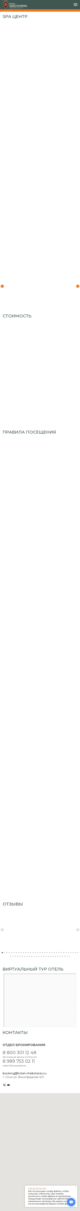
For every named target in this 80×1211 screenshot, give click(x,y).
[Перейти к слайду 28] (66, 952)
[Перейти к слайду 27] (63, 952)
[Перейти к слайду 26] (61, 952)
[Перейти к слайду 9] (21, 952)
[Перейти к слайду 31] (73, 952)
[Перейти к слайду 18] (42, 952)
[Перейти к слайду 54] (57, 956)
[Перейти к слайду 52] (53, 956)
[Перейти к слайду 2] (4, 952)
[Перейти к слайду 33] (77, 952)
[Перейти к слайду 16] (37, 952)
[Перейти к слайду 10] (23, 952)
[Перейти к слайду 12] (28, 952)
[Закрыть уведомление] (75, 1187)
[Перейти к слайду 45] (36, 956)
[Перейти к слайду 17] (40, 952)
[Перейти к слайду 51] (50, 956)
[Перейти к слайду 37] (17, 956)
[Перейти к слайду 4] (9, 952)
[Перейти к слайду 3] (6, 952)
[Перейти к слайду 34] (10, 956)
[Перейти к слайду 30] (70, 952)
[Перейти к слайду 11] (25, 952)
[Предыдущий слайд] (2, 286)
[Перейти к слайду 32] (75, 952)
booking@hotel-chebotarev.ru (25, 1073)
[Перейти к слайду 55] (60, 956)
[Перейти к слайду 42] (29, 956)
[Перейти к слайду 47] (41, 956)
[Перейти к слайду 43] (31, 956)
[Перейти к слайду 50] (48, 956)
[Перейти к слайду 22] (51, 952)
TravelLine (8, 10)
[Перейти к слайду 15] (35, 952)
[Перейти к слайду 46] (38, 956)
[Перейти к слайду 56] (62, 956)
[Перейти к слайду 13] (30, 952)
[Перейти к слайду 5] (11, 952)
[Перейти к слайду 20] (47, 952)
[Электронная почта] (8, 1085)
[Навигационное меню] (75, 4)
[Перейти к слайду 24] (56, 952)
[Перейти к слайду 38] (19, 956)
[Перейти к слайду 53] (55, 956)
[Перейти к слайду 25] (59, 952)
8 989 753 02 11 (19, 1061)
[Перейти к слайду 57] (64, 956)
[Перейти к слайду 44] (34, 956)
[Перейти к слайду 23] (54, 952)
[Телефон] (4, 1085)
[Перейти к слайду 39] (22, 956)
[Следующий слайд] (77, 286)
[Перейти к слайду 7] (16, 952)
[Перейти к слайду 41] (27, 956)
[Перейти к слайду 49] (46, 956)
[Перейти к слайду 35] (12, 956)
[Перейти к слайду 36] (15, 956)
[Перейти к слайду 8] (18, 952)
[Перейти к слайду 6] (14, 952)
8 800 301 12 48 (19, 1052)
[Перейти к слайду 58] (67, 956)
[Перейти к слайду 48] (43, 956)
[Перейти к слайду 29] (68, 952)
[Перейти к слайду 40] (24, 956)
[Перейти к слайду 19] (44, 952)
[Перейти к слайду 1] (2, 952)
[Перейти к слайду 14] (32, 952)
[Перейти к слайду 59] (69, 956)
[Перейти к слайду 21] (49, 952)
